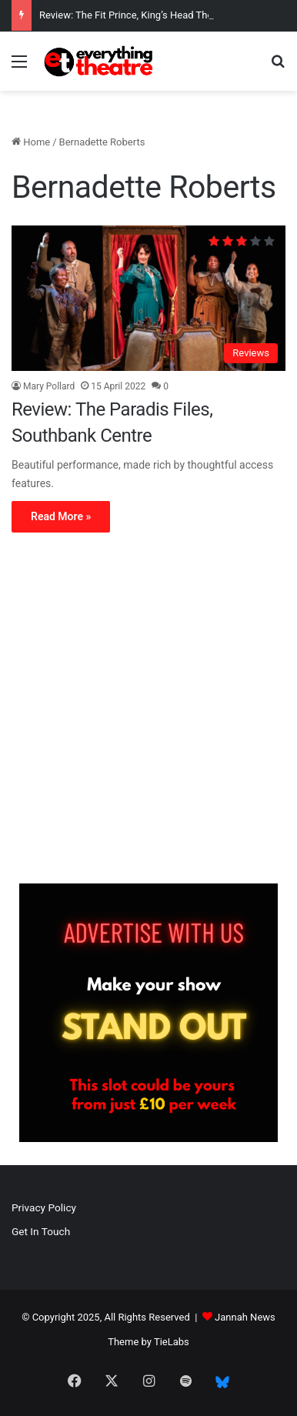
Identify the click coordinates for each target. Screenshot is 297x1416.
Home (31, 142)
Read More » (61, 516)
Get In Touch (41, 1231)
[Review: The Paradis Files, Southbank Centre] (148, 298)
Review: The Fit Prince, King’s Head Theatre (134, 15)
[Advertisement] (148, 711)
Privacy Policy (44, 1207)
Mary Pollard (49, 386)
